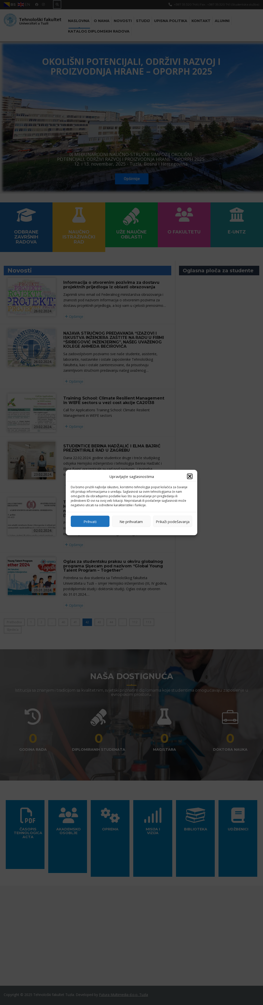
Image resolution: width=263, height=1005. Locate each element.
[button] (189, 476)
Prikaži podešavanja (173, 521)
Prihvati (90, 521)
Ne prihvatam (131, 521)
